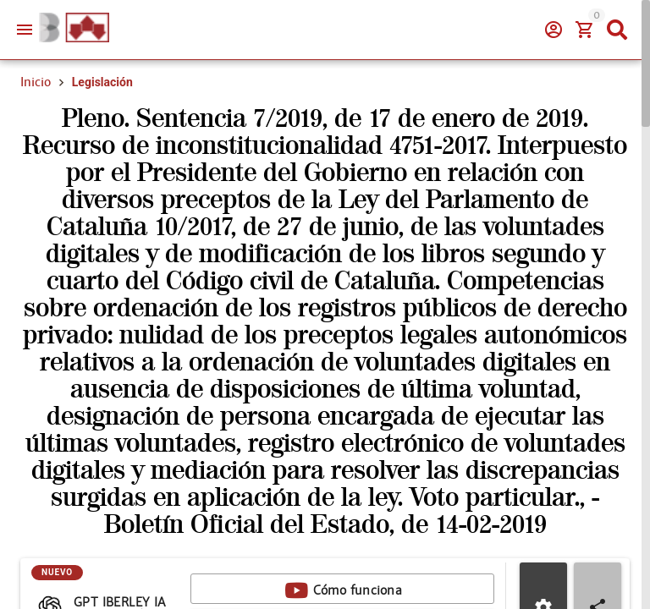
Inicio (35, 82)
